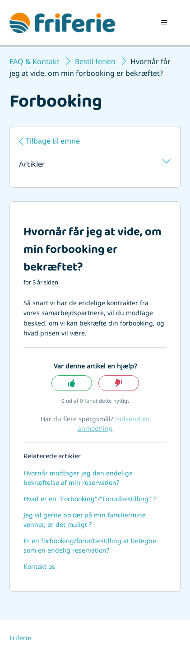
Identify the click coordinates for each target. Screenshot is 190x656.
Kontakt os (39, 566)
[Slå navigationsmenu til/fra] (164, 22)
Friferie (20, 637)
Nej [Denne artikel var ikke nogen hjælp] (118, 383)
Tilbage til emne (53, 141)
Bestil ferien (95, 61)
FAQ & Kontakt (34, 61)
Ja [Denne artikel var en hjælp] (71, 383)
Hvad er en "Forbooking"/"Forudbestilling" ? (89, 498)
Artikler (95, 165)
